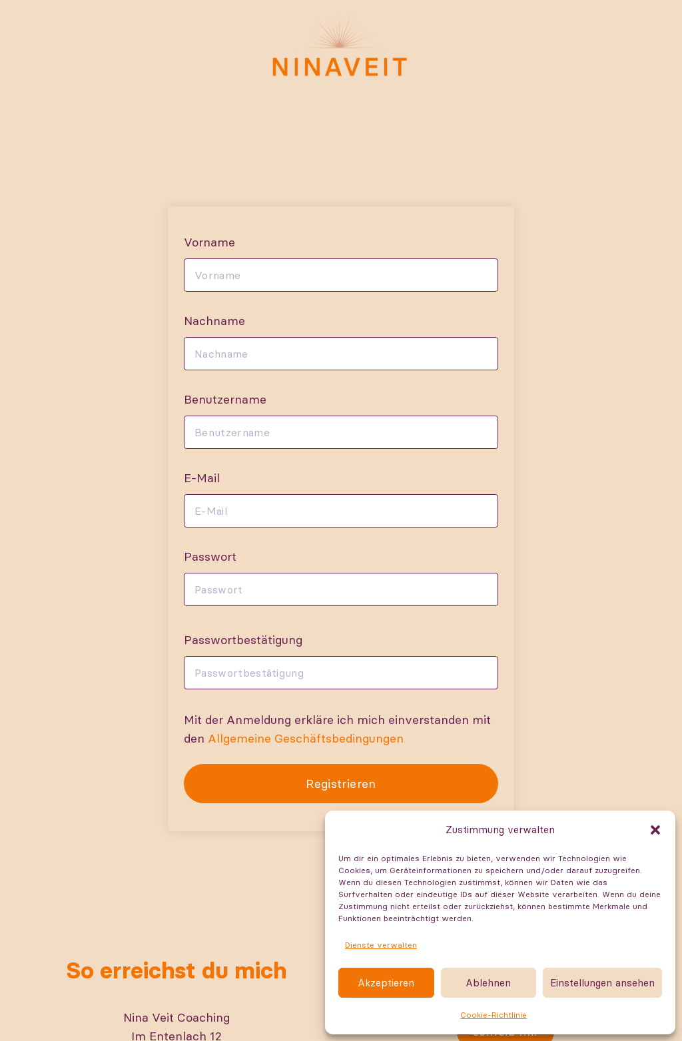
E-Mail (202, 478)
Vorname (209, 242)
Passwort (210, 556)
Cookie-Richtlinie (493, 1015)
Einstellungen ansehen (602, 982)
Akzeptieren (386, 982)
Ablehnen (488, 982)
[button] (655, 830)
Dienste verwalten (381, 945)
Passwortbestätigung (243, 639)
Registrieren (341, 783)
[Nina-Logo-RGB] (341, 43)
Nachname (214, 320)
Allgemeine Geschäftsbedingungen (306, 738)
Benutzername (225, 399)
